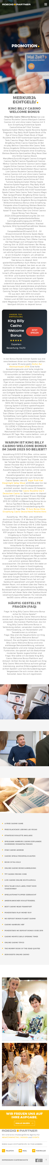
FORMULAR (41, 1151)
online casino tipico (14, 942)
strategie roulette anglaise (18, 835)
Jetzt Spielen (35, 331)
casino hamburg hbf (14, 925)
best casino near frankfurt (18, 907)
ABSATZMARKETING (10, 1137)
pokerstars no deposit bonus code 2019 (24, 931)
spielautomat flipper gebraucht (20, 895)
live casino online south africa (20, 880)
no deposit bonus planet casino (20, 919)
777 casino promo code (16, 874)
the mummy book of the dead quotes (22, 948)
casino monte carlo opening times (21, 937)
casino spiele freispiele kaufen (20, 856)
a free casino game (14, 823)
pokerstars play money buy (18, 913)
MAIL (25, 1151)
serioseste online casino (17, 954)
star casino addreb (14, 850)
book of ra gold (13, 862)
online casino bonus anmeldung (20, 868)
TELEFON (10, 1151)
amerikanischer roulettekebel (20, 901)
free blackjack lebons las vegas (21, 829)
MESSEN (24, 1137)
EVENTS (35, 1137)
